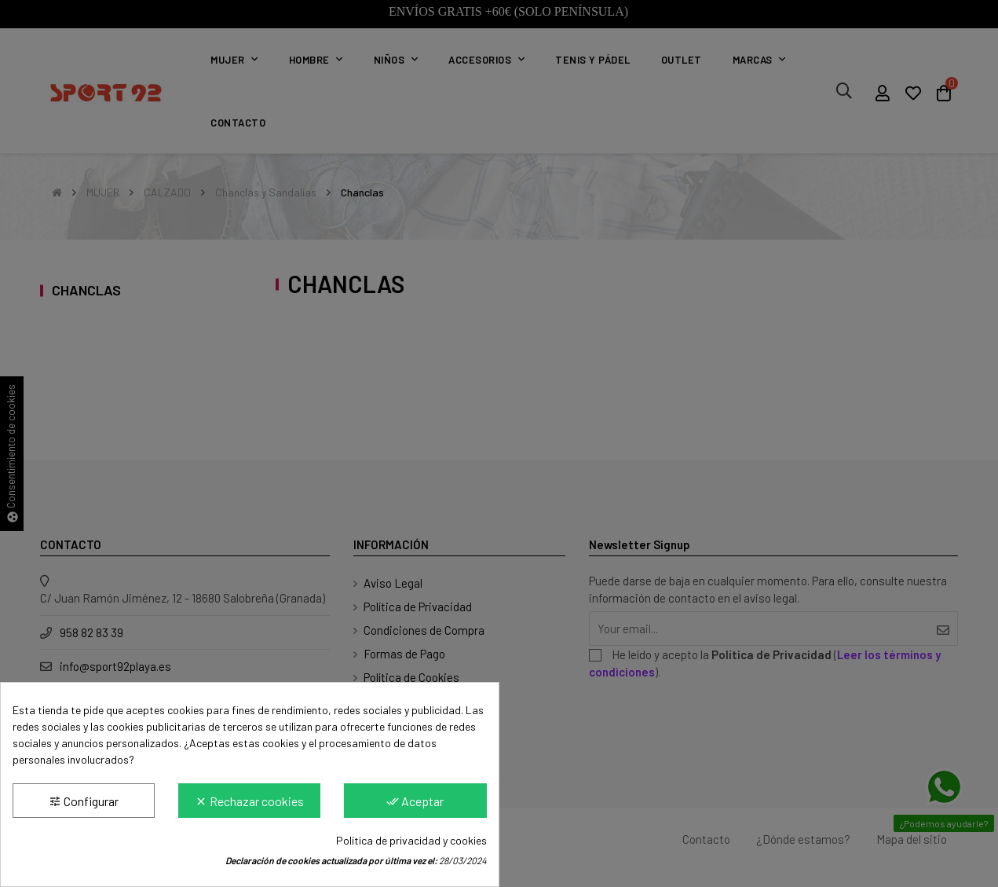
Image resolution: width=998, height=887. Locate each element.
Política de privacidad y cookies (411, 840)
